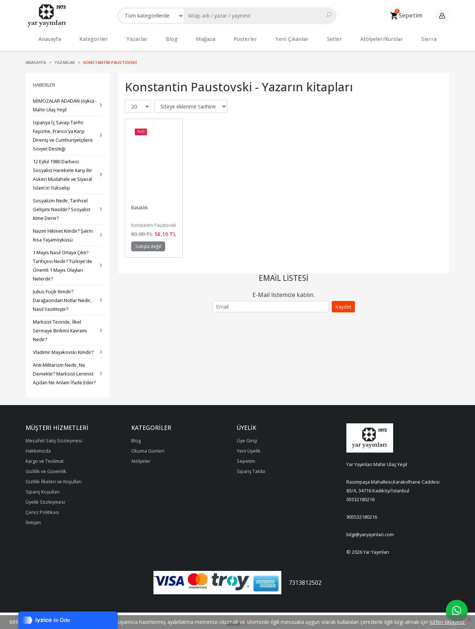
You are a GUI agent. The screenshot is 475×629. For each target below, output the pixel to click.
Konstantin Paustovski (153, 221)
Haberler (44, 81)
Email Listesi (283, 274)
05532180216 (360, 495)
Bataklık (139, 204)
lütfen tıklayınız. (448, 621)
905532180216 (361, 513)
